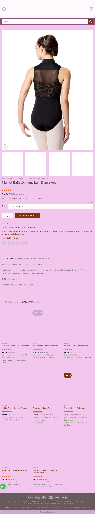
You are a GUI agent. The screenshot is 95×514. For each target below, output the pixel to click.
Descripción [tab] (7, 258)
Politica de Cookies (30, 503)
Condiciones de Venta (21, 502)
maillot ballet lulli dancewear (40, 232)
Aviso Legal (85, 502)
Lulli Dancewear (13, 238)
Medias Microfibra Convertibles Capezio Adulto (45, 471)
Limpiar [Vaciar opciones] (90, 202)
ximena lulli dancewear (16, 234)
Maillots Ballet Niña (38, 178)
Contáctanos (68, 503)
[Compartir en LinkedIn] (26, 243)
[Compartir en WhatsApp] (4, 243)
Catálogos (58, 502)
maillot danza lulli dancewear (71, 232)
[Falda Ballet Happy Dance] (47, 386)
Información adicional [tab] (25, 258)
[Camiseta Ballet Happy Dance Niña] (16, 323)
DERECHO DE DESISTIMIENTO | (56, 507)
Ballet (13, 178)
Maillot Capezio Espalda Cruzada (14, 408)
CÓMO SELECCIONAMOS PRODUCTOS (30, 507)
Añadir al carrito (27, 215)
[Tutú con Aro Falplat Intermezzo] (47, 323)
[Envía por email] (17, 243)
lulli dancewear (14, 232)
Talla (3, 206)
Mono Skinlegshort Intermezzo (76, 345)
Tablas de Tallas (71, 502)
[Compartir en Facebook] (9, 243)
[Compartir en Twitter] (13, 243)
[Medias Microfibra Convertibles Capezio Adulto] (47, 448)
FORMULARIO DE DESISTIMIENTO (79, 507)
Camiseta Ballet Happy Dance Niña (15, 345)
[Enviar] (90, 21)
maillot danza (55, 232)
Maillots (22, 178)
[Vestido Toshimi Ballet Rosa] (78, 386)
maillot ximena (87, 232)
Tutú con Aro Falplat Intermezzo (45, 345)
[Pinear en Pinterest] (22, 243)
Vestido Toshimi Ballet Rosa (74, 408)
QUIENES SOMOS (10, 507)
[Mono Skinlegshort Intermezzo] (78, 323)
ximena (4, 234)
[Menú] (4, 9)
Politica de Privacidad (50, 503)
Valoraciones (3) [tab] (45, 258)
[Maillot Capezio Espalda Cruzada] (16, 386)
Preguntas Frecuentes (42, 502)
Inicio (4, 178)
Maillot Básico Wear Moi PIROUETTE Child (16, 471)
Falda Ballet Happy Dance (43, 408)
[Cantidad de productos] (7, 215)
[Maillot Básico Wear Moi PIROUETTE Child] (16, 448)
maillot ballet (25, 232)
